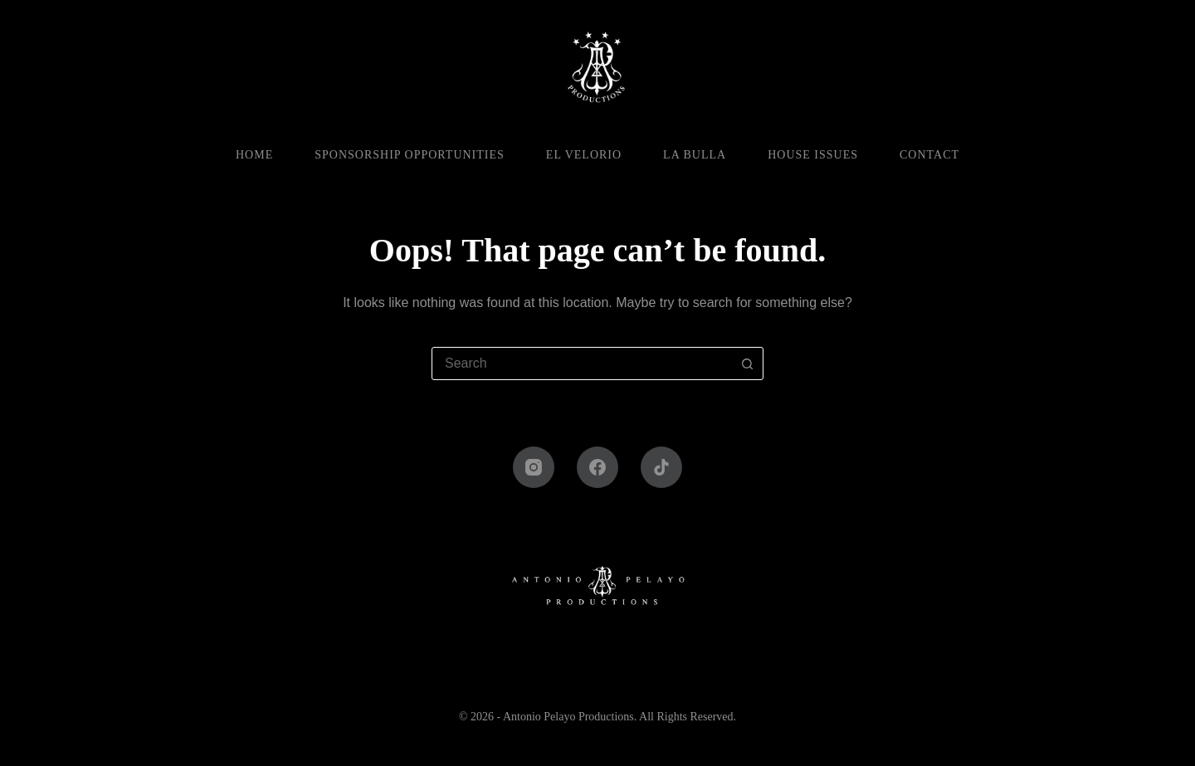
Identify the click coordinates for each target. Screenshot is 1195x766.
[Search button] (747, 363)
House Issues (813, 155)
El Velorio (584, 155)
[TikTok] (661, 467)
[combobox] (581, 363)
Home (254, 155)
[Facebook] (597, 467)
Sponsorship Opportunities (410, 155)
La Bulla (694, 155)
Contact (929, 155)
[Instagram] (533, 467)
